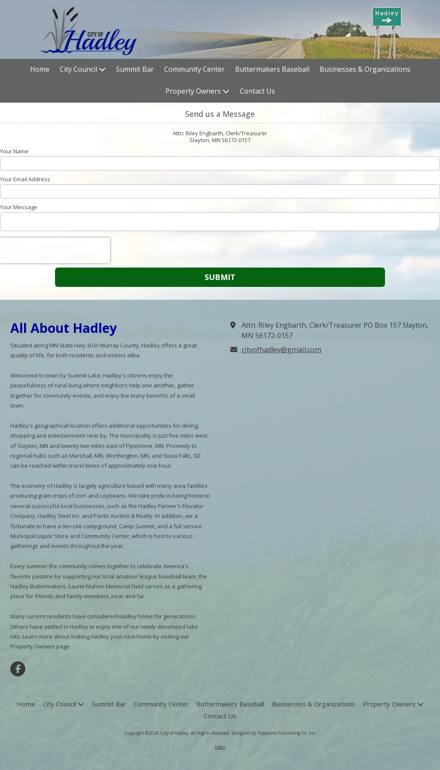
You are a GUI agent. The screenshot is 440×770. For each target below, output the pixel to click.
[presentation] (55, 250)
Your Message (18, 207)
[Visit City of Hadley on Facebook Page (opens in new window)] (17, 668)
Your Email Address (25, 179)
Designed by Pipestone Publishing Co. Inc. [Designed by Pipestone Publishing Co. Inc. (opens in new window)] (274, 733)
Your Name (14, 151)
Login (220, 747)
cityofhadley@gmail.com (281, 349)
